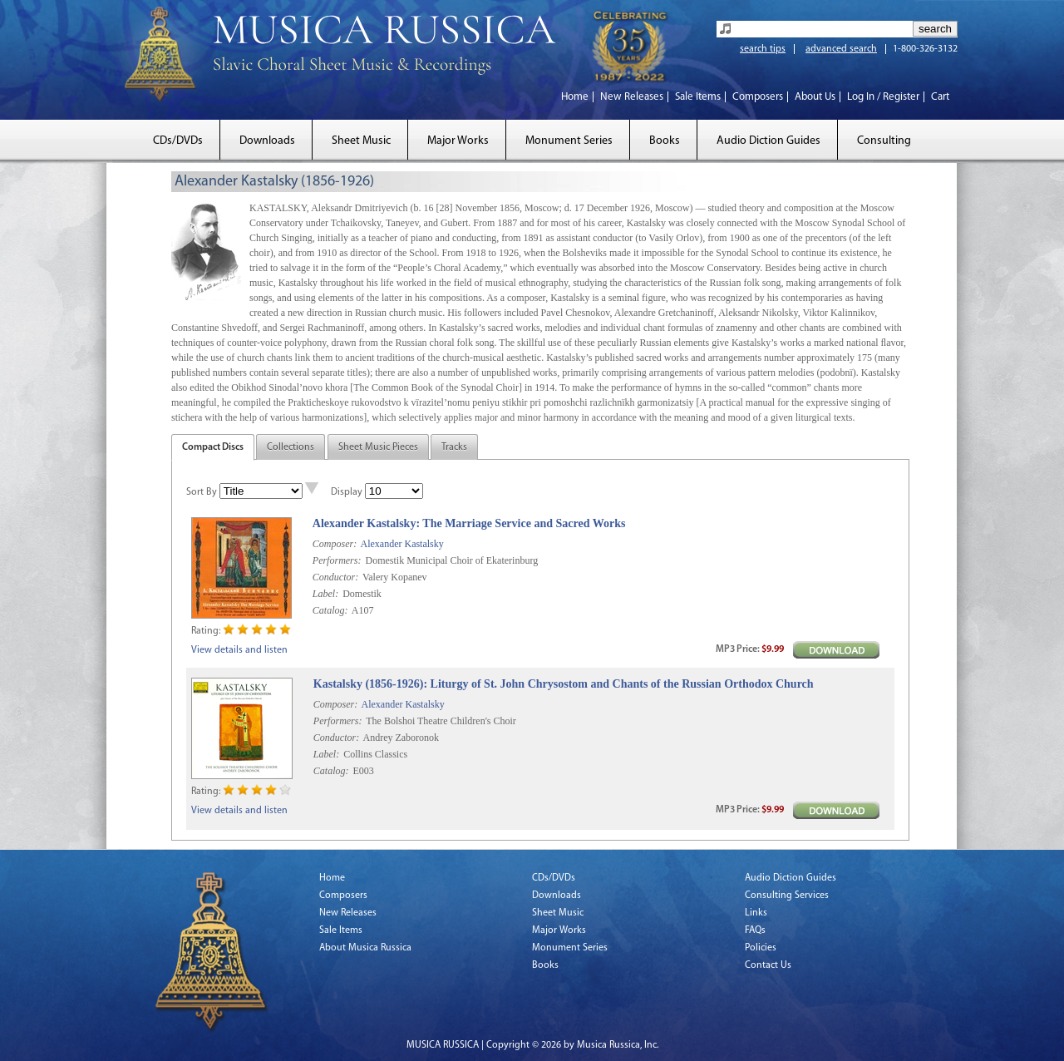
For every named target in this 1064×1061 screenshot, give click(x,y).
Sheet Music (361, 141)
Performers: (337, 560)
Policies (760, 948)
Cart (940, 96)
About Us (815, 96)
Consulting (884, 141)
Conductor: (335, 577)
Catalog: (330, 610)
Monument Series (569, 141)
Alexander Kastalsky (401, 544)
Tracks (454, 447)
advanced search (841, 49)
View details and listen (239, 650)
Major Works (458, 141)
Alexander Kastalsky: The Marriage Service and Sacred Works (469, 523)
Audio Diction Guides (768, 141)
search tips (763, 49)
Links (756, 913)
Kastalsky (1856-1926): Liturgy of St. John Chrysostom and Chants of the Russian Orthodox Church (563, 684)
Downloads (267, 141)
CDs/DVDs (178, 141)
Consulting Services (787, 896)
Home (575, 96)
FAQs (755, 930)
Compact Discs (213, 447)
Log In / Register (883, 96)
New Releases (631, 96)
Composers (757, 96)
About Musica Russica (365, 948)
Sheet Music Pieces (378, 447)
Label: (325, 594)
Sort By (201, 492)
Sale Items (698, 96)
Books (664, 141)
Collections (290, 447)
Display (346, 492)
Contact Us (768, 965)
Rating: (205, 631)
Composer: (335, 544)
